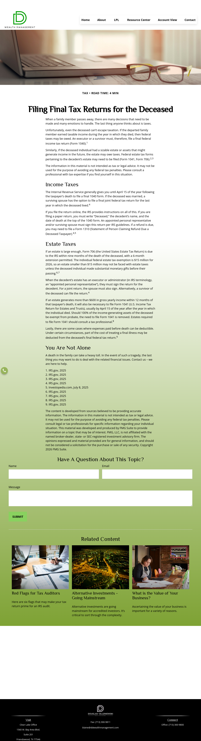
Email (105, 456)
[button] (85, 10)
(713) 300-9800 (176, 715)
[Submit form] (18, 507)
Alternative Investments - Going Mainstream (95, 586)
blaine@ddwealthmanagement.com (100, 718)
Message (14, 477)
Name (12, 456)
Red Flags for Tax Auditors (36, 583)
